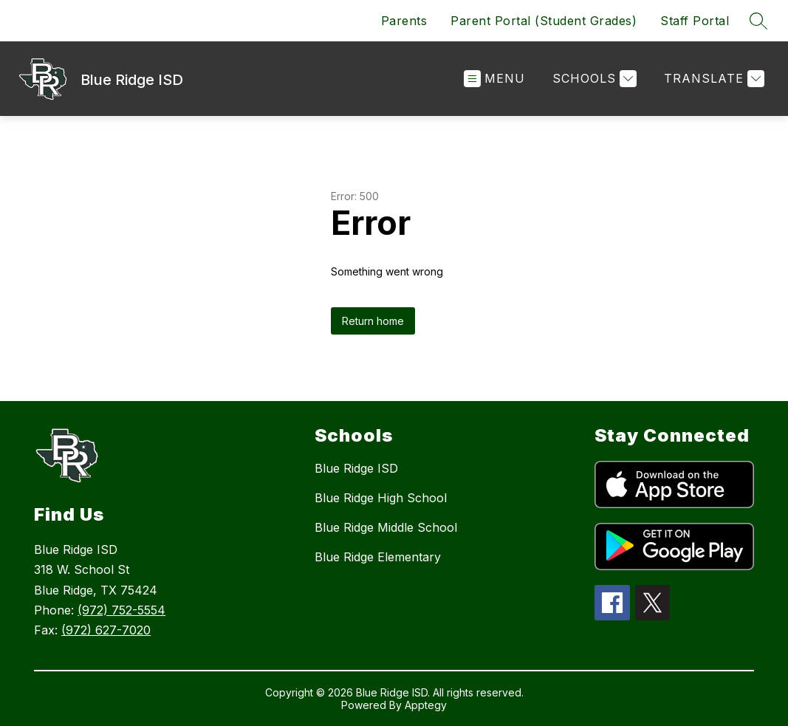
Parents (404, 20)
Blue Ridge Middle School (386, 527)
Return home (373, 321)
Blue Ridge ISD (356, 468)
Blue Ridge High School (381, 497)
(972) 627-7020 (106, 630)
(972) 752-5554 (121, 610)
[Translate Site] (712, 78)
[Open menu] (494, 78)
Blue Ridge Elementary (378, 556)
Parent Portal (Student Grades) (543, 20)
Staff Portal (694, 20)
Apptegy (426, 705)
